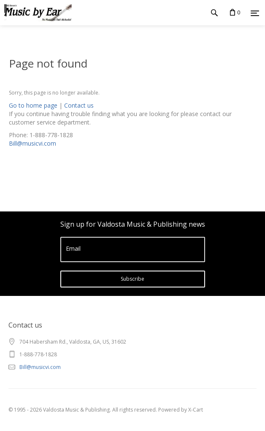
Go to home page (33, 105)
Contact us (79, 105)
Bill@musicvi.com (32, 143)
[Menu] (255, 13)
